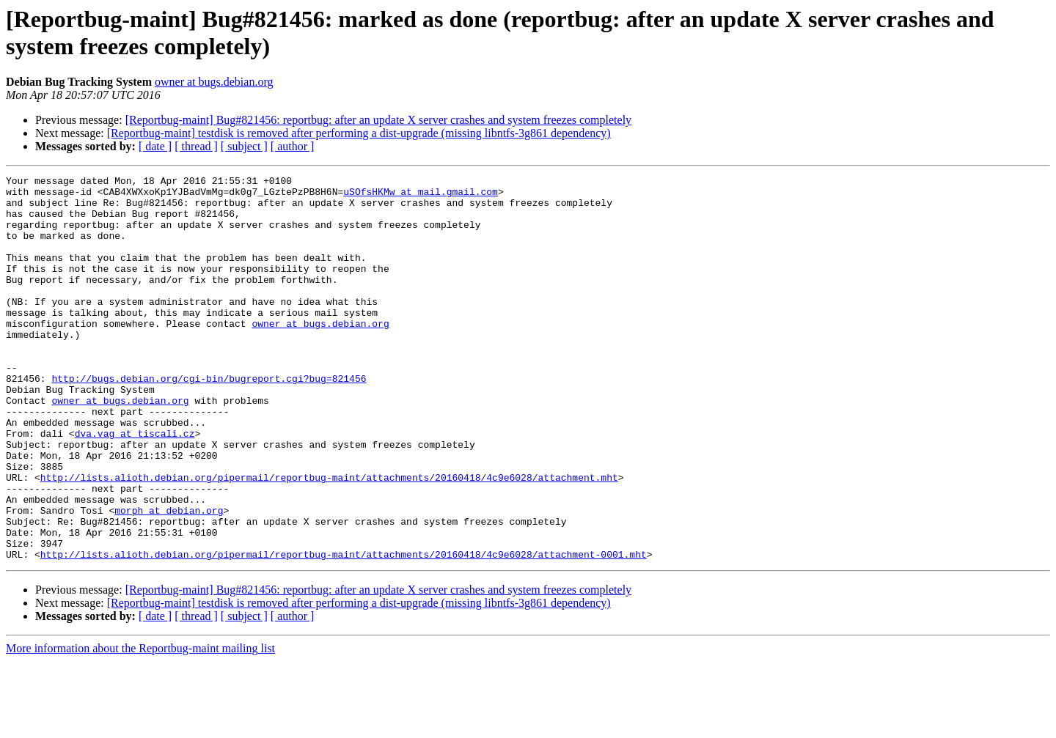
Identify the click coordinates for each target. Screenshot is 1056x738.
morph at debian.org (168, 578)
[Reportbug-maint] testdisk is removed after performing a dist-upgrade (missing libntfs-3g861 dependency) (359, 133)
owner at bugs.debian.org (214, 81)
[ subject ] (244, 146)
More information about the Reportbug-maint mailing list (140, 725)
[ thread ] (196, 146)
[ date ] (155, 146)
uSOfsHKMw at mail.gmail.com (420, 195)
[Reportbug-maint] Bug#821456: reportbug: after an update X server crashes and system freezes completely (378, 120)
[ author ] (293, 146)
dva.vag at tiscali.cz (135, 485)
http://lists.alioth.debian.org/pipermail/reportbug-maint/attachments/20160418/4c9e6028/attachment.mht (329, 538)
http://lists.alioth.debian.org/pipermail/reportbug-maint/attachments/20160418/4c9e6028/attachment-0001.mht (343, 631)
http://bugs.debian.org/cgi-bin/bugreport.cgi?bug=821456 (208, 420)
